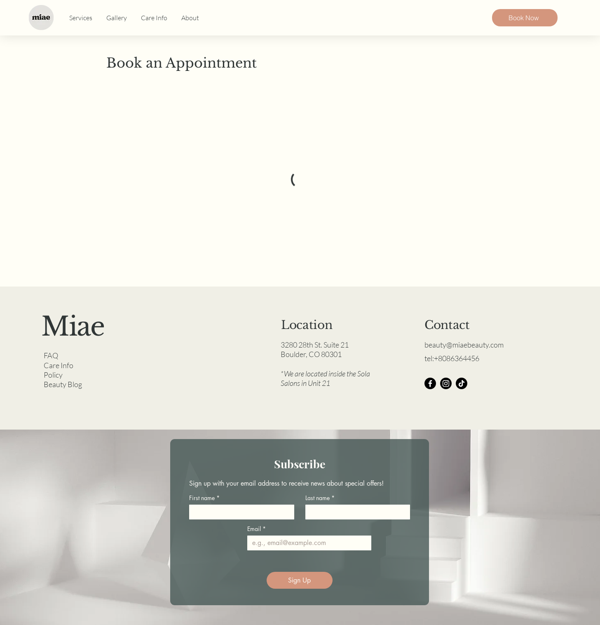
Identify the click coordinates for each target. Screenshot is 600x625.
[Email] (306, 543)
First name (204, 497)
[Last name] (355, 512)
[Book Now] (525, 17)
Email (256, 528)
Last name (320, 497)
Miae (72, 326)
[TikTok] (461, 383)
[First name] (239, 512)
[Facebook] (430, 383)
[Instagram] (446, 383)
